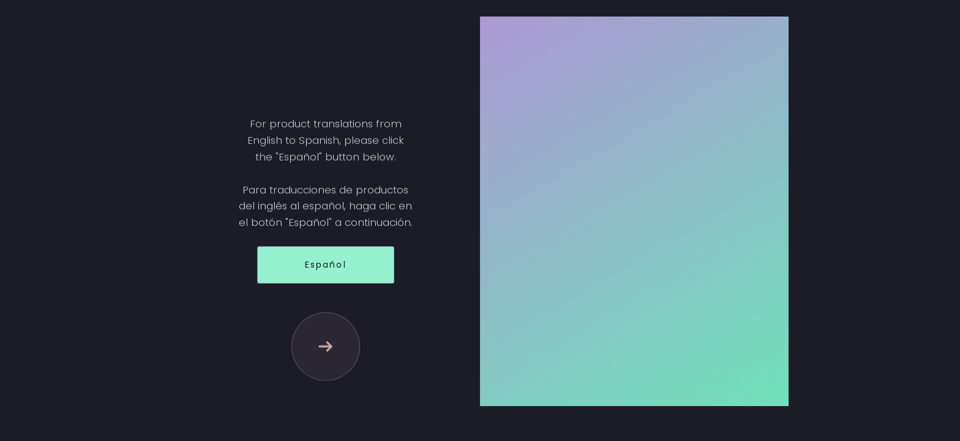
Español (326, 264)
